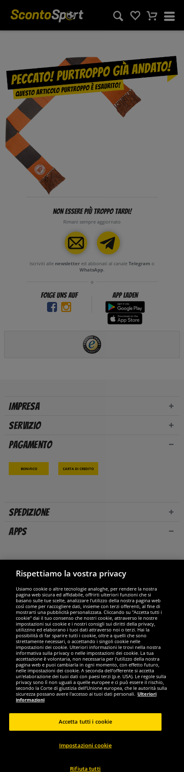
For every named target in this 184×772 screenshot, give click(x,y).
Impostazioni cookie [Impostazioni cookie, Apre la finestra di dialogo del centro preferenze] (85, 750)
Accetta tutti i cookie (85, 727)
